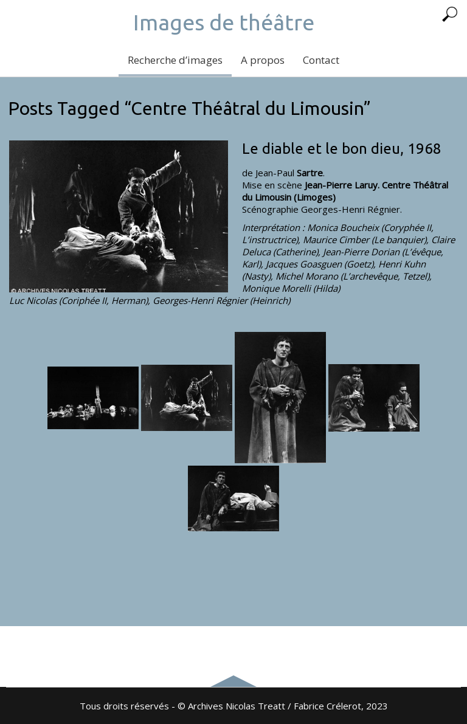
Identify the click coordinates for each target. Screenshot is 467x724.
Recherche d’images (175, 60)
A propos (263, 60)
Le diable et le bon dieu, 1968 (341, 148)
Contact (321, 60)
